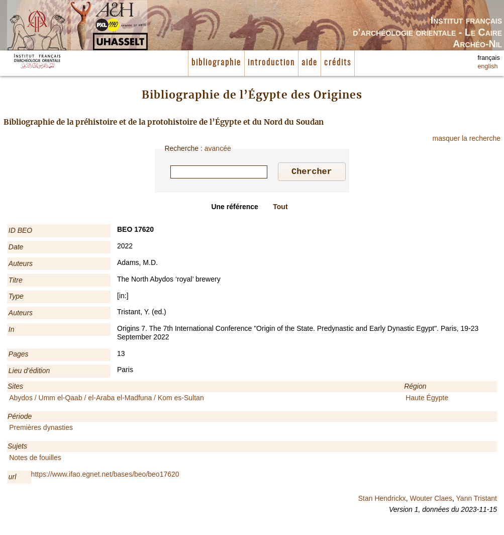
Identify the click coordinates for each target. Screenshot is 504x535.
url (13, 478)
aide (309, 63)
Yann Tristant (476, 500)
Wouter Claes (431, 500)
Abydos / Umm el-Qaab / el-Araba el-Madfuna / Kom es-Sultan (106, 399)
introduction (271, 63)
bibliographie (216, 63)
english (488, 66)
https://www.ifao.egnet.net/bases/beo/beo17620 (105, 476)
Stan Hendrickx (382, 500)
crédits (337, 63)
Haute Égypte (427, 399)
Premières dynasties (41, 429)
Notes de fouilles (35, 459)
